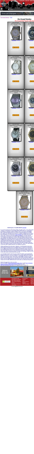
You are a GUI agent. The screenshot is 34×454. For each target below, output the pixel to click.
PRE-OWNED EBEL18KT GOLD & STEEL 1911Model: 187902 (15, 23)
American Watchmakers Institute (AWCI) (15, 263)
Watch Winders (25, 281)
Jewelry (24, 279)
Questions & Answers (16, 279)
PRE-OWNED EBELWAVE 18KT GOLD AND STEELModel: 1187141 (24, 193)
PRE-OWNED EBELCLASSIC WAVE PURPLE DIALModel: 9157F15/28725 (15, 91)
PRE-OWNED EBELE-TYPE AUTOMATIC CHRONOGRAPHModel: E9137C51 (15, 125)
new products (8, 7)
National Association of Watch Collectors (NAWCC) (9, 264)
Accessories (25, 278)
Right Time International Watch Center (7, 265)
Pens (23, 280)
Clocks (13, 282)
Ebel (11, 17)
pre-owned (17, 7)
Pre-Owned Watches (5, 17)
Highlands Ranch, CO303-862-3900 (5, 272)
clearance (25, 7)
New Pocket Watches (16, 281)
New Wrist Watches (16, 280)
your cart (27, 0)
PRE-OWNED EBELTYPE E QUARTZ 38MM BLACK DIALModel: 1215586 (15, 159)
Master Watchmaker (29, 263)
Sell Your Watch (25, 283)
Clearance (14, 285)
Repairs (24, 282)
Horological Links (15, 278)
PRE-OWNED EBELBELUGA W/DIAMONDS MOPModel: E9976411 (15, 57)
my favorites (22, 0)
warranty (24, 227)
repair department (18, 234)
